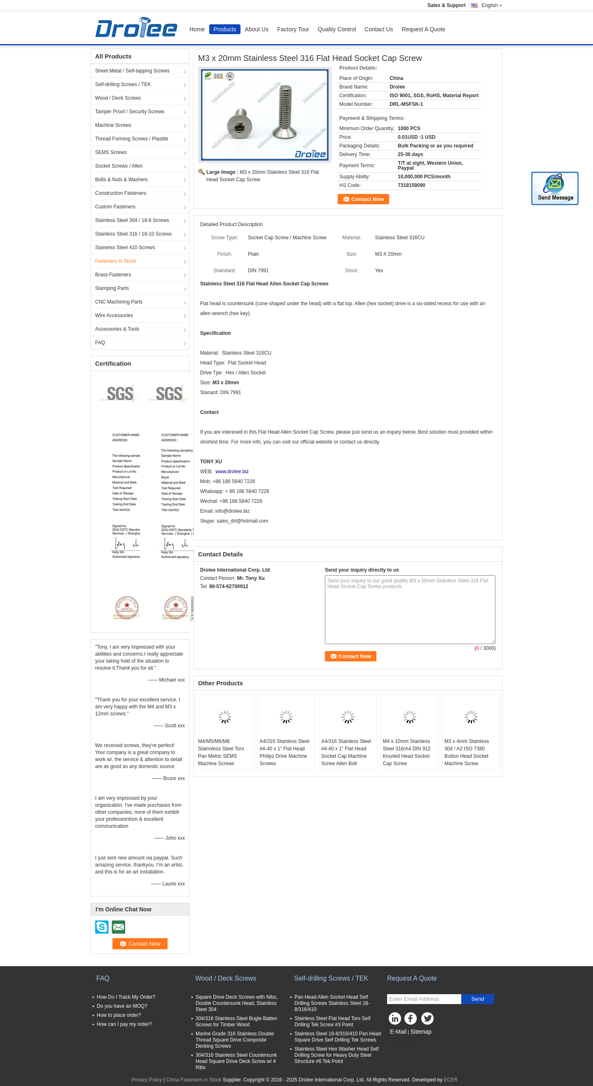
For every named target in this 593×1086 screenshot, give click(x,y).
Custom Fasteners (115, 207)
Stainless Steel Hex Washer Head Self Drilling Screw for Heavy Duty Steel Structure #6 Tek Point (336, 1055)
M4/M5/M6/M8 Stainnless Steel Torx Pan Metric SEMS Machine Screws (221, 752)
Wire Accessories (114, 315)
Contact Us (378, 29)
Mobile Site (401, 1042)
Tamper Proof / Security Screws (129, 111)
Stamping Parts (112, 288)
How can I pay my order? (124, 1024)
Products (224, 29)
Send (477, 999)
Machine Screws (113, 125)
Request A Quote (424, 29)
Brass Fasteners (113, 275)
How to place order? (119, 1015)
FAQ (100, 343)
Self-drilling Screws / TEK (123, 84)
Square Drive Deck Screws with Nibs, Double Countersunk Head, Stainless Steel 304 (237, 1003)
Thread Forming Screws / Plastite (131, 139)
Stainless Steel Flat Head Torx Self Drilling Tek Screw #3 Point (332, 1022)
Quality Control (337, 29)
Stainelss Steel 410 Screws (125, 247)
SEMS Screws (111, 152)
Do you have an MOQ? (122, 1006)
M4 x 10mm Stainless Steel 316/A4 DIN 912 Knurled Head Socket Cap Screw (407, 752)
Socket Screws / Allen (118, 166)
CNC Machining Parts (118, 302)
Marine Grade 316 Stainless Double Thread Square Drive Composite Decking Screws (235, 1040)
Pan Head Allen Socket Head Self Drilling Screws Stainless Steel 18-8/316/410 (332, 1003)
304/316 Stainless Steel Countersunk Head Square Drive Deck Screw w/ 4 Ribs (236, 1061)
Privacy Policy (146, 1080)
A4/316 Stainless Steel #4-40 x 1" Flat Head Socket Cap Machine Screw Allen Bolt (346, 752)
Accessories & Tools (117, 329)
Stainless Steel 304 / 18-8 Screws (132, 220)
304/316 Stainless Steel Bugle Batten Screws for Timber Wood (236, 1022)
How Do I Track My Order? (126, 997)
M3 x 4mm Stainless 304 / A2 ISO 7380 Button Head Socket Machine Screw (466, 752)
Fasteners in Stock (115, 261)
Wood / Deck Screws (118, 98)
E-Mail (398, 1031)
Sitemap (420, 1031)
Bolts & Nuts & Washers (121, 179)
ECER (451, 1080)
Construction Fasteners (120, 193)
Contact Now (367, 199)
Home (197, 29)
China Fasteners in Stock (194, 1080)
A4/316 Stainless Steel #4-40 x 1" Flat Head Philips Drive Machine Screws (284, 752)
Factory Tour (293, 29)
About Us (257, 29)
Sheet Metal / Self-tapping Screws (132, 71)
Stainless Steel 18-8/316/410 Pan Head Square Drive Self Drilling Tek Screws (337, 1037)
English (492, 5)
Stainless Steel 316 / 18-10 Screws (133, 234)
